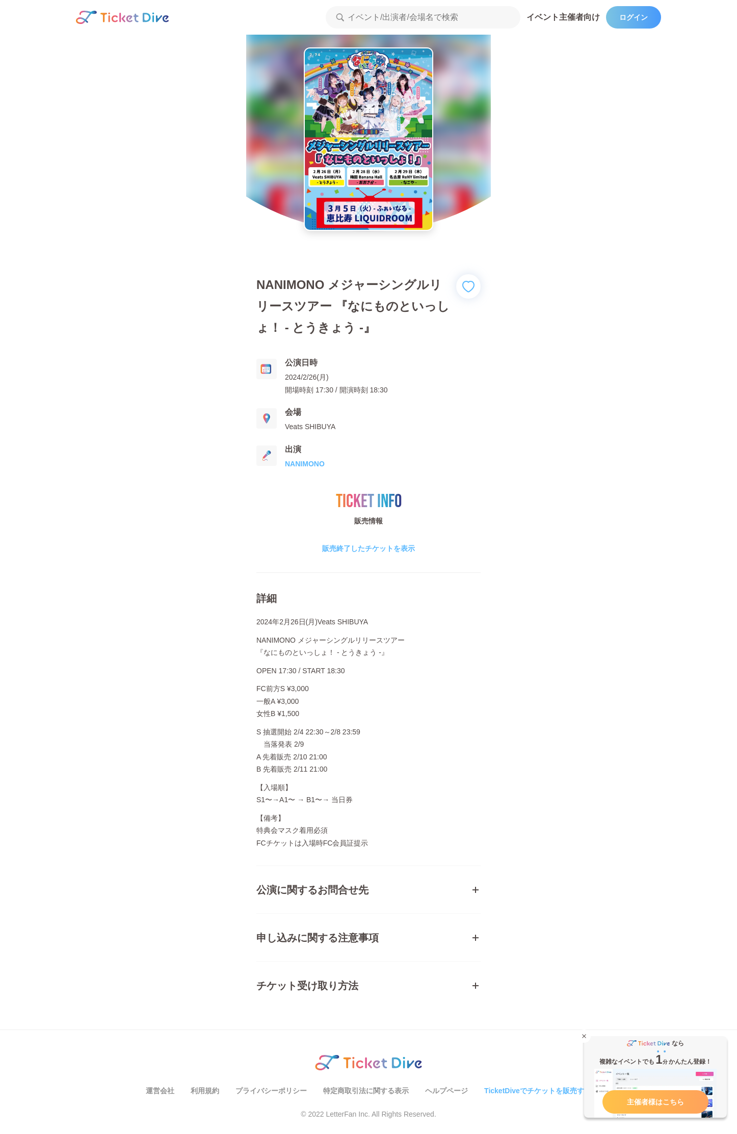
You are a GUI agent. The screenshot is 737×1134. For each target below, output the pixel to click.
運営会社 (160, 1090)
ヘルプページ (446, 1090)
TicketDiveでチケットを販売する (537, 1090)
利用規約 (205, 1090)
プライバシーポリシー (271, 1090)
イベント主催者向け (563, 17)
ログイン (633, 17)
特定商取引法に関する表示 (366, 1090)
